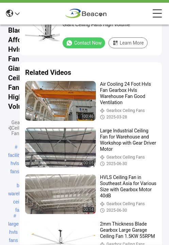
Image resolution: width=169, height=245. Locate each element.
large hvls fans (13, 224)
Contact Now (84, 43)
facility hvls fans (14, 155)
